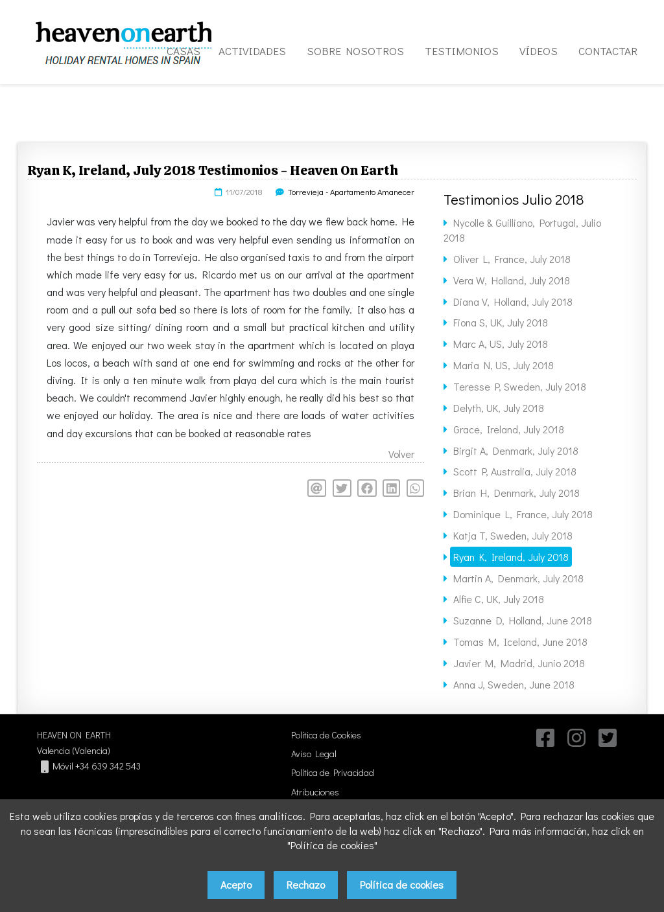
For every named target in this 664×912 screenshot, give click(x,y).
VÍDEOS (538, 50)
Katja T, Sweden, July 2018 (513, 535)
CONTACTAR (607, 50)
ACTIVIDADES (252, 50)
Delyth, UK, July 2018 (498, 408)
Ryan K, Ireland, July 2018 (511, 557)
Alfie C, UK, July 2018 (498, 599)
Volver (401, 454)
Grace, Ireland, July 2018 (508, 429)
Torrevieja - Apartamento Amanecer (351, 192)
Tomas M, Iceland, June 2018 (520, 641)
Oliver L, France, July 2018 (512, 259)
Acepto (236, 884)
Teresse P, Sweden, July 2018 (519, 386)
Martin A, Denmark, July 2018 (518, 578)
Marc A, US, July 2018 (500, 343)
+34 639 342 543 (108, 766)
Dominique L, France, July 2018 (523, 514)
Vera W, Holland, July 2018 (511, 280)
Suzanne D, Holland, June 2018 (522, 620)
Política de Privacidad (332, 772)
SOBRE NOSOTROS (355, 50)
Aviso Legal (314, 753)
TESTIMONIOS (462, 50)
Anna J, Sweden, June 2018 (514, 684)
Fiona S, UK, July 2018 (500, 322)
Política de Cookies (326, 735)
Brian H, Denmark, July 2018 (516, 492)
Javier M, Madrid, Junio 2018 (519, 663)
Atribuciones (315, 792)
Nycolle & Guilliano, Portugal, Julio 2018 (522, 230)
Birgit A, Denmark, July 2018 (515, 450)
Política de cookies (402, 884)
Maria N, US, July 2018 (503, 365)
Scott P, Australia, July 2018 (514, 471)
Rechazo (306, 884)
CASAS (183, 50)
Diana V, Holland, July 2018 (513, 301)
